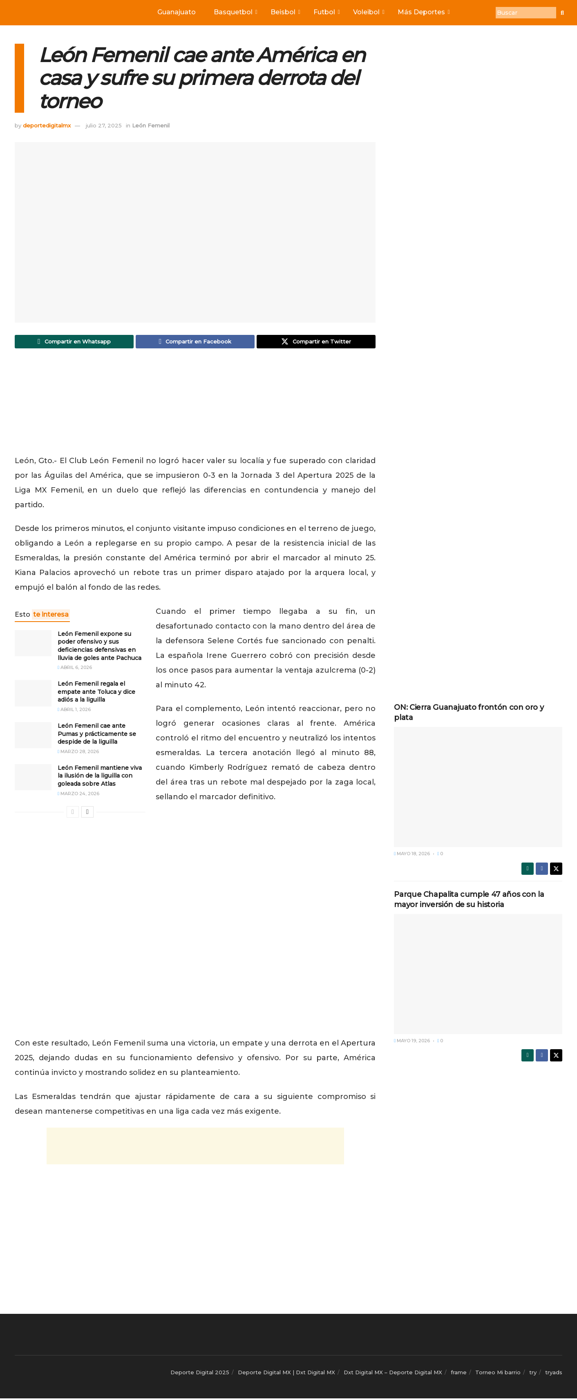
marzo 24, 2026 (78, 795)
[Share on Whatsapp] (74, 342)
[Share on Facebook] (195, 342)
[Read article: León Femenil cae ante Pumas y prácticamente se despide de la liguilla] (33, 737)
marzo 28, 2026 (78, 753)
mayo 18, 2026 (412, 853)
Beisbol (285, 12)
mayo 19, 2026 (412, 1040)
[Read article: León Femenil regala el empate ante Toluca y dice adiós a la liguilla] (33, 695)
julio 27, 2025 (104, 125)
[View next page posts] (87, 813)
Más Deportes (423, 12)
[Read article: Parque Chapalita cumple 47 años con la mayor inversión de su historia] (478, 974)
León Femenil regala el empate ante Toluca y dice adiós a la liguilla (96, 693)
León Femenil (151, 125)
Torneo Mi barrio (498, 1374)
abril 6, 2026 (75, 669)
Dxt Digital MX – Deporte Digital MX (393, 1374)
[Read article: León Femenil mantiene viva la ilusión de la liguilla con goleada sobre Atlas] (33, 779)
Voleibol (368, 12)
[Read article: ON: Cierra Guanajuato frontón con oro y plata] (478, 787)
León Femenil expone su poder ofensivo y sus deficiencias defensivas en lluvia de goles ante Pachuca (99, 647)
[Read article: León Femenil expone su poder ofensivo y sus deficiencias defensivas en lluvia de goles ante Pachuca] (33, 645)
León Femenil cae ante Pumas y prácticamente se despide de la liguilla (97, 735)
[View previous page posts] (73, 813)
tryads (553, 1374)
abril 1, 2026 (74, 711)
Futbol (326, 12)
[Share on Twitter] (316, 342)
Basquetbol (235, 12)
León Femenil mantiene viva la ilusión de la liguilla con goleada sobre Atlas (100, 777)
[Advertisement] (195, 405)
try (533, 1374)
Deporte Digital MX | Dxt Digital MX (286, 1374)
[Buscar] (526, 12)
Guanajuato (176, 12)
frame (459, 1374)
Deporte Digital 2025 (199, 1374)
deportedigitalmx (47, 125)
